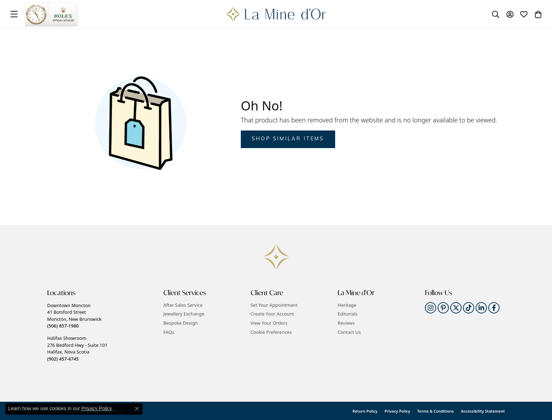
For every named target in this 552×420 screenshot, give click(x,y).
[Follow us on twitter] (456, 307)
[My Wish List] (523, 14)
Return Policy (364, 411)
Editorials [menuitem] (348, 314)
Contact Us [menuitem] (349, 332)
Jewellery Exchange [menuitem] (183, 314)
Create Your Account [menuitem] (272, 314)
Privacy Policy (397, 411)
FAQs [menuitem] (168, 332)
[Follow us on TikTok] (468, 307)
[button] (101, 293)
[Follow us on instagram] (430, 307)
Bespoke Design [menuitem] (180, 323)
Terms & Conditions (435, 411)
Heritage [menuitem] (347, 305)
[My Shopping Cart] (537, 14)
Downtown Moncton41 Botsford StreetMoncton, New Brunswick (74, 315)
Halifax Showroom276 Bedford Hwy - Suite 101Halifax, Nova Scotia (77, 348)
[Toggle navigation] (14, 14)
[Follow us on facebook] (494, 307)
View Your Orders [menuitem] (269, 323)
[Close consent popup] (137, 409)
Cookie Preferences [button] (271, 332)
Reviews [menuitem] (346, 323)
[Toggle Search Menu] (495, 14)
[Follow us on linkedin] (481, 307)
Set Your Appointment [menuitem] (274, 305)
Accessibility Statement (483, 411)
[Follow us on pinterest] (443, 307)
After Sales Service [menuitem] (182, 305)
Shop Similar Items (288, 139)
